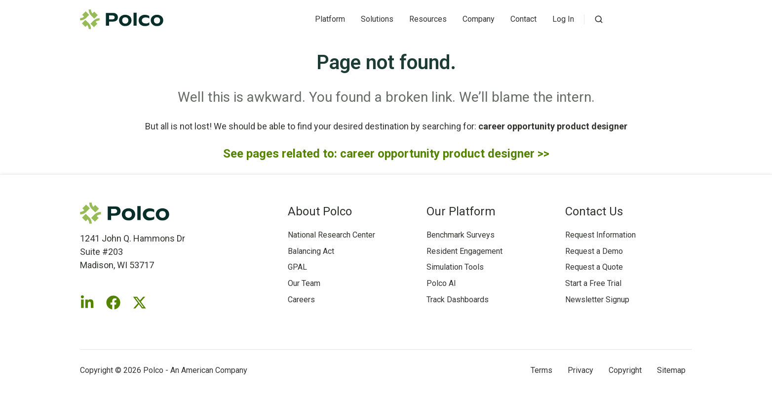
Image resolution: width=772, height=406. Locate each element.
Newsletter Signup (597, 299)
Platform (330, 19)
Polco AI (441, 283)
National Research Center (331, 235)
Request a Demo (594, 251)
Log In (563, 19)
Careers (301, 299)
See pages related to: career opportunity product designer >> (386, 154)
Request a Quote (594, 267)
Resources (428, 19)
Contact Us (594, 211)
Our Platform (461, 211)
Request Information (600, 235)
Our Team (304, 283)
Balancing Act (311, 251)
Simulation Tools (455, 267)
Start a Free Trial (593, 283)
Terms (541, 370)
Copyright (625, 370)
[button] (599, 19)
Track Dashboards (457, 299)
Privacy (580, 370)
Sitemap (671, 370)
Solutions (377, 19)
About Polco (320, 211)
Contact (523, 19)
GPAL (297, 267)
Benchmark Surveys (460, 235)
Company (479, 19)
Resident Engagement (464, 251)
